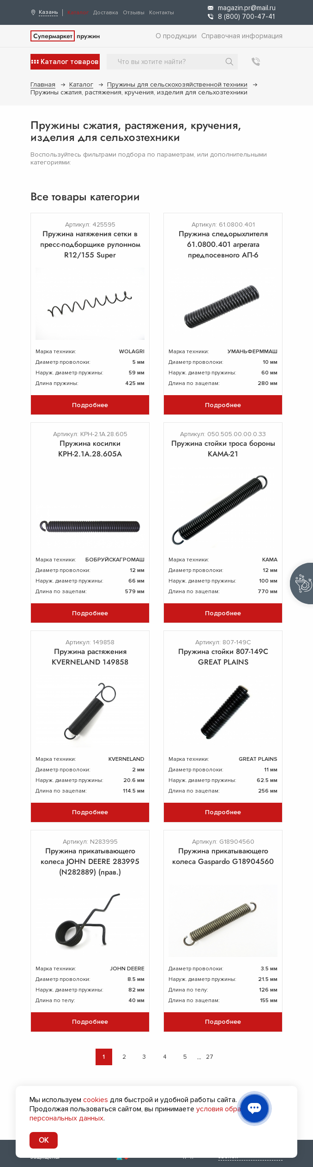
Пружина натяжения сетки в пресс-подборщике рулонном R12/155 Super (90, 244)
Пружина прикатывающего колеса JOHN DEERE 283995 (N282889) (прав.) (90, 861)
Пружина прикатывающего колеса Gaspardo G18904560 (223, 856)
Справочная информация (242, 36)
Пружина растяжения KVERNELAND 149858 (90, 656)
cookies (95, 1099)
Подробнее (90, 405)
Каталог (78, 12)
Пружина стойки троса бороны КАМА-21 (223, 448)
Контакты (161, 12)
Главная (42, 84)
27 (209, 1057)
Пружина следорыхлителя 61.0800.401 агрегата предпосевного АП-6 (223, 244)
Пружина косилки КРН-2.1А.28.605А (90, 448)
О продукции (176, 36)
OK (43, 1140)
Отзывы (133, 12)
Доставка (105, 12)
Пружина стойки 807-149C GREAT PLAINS (223, 656)
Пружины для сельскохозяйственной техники (177, 84)
